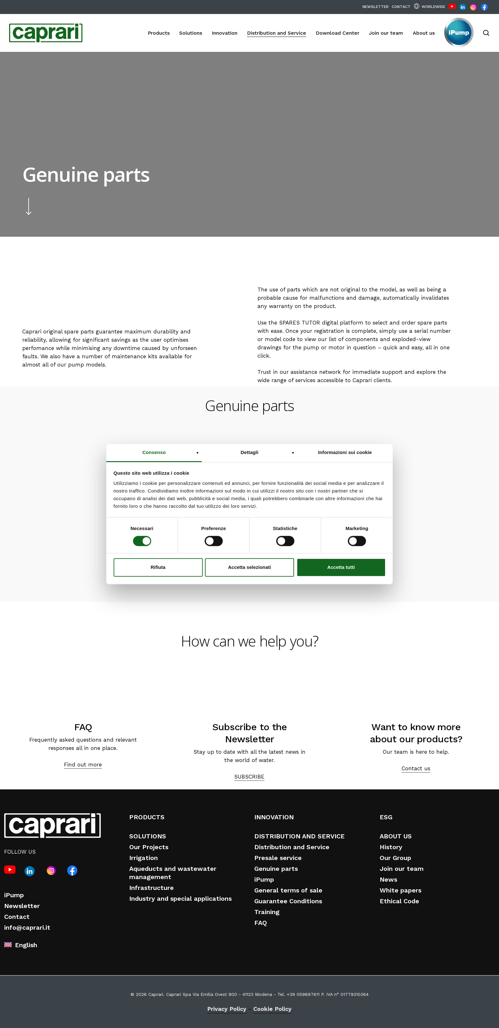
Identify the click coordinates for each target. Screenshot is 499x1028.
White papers (400, 890)
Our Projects (148, 847)
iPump (14, 895)
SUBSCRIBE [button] (249, 776)
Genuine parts (276, 868)
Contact (17, 916)
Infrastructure (151, 888)
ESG (386, 817)
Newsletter (22, 906)
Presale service (278, 858)
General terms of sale (288, 890)
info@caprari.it (27, 927)
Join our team (402, 868)
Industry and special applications (180, 898)
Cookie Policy (272, 1008)
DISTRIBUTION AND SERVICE (299, 836)
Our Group (395, 858)
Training (266, 912)
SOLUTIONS (147, 836)
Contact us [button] (416, 768)
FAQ (260, 923)
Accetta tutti (341, 567)
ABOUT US (396, 836)
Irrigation (143, 858)
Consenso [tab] (153, 452)
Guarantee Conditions (288, 901)
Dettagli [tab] (249, 452)
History (391, 847)
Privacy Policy (226, 1008)
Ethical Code (399, 901)
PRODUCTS (147, 817)
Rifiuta (158, 567)
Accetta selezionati (249, 567)
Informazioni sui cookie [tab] (345, 452)
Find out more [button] (83, 764)
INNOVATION (274, 817)
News (388, 879)
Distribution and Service (291, 847)
